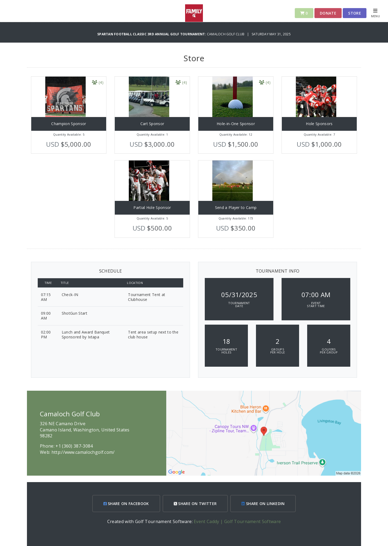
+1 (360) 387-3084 (74, 446)
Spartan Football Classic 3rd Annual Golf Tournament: (152, 34)
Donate (328, 13)
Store (354, 13)
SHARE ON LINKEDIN (263, 503)
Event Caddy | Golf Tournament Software (237, 521)
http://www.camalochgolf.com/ (83, 452)
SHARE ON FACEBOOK (126, 503)
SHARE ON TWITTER (195, 503)
